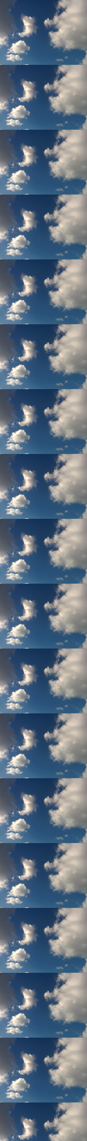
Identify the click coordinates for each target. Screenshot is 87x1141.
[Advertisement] (43, 57)
